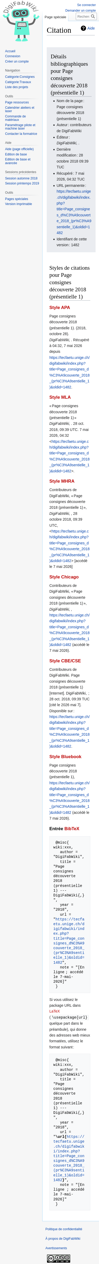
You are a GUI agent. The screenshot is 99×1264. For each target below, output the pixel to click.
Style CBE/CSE (65, 660)
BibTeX (71, 828)
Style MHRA (61, 481)
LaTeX (54, 1011)
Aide (91, 28)
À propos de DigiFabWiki (62, 1238)
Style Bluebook (65, 756)
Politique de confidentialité (63, 1229)
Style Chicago (64, 576)
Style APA (59, 307)
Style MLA (60, 397)
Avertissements (56, 1248)
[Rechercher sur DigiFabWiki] (86, 16)
